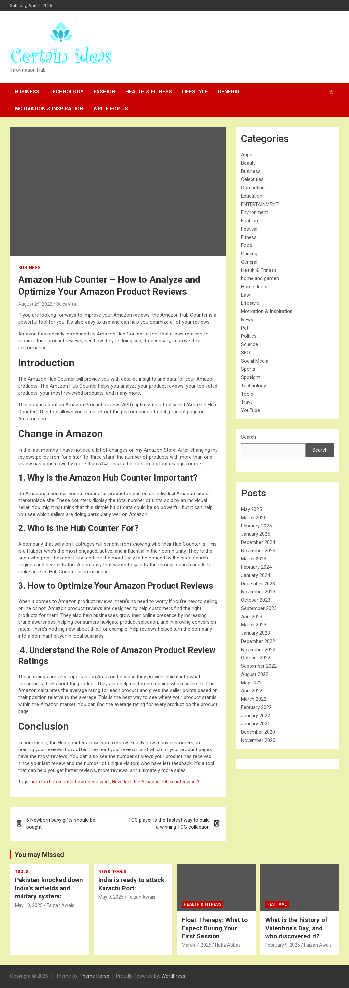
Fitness (249, 237)
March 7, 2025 (196, 945)
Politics (249, 336)
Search (248, 437)
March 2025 (253, 518)
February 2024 (256, 567)
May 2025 (251, 509)
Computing (253, 188)
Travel (247, 402)
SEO (245, 353)
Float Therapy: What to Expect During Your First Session (215, 928)
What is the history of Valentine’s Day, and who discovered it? (296, 928)
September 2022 (259, 666)
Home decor (254, 287)
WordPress (173, 976)
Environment (254, 212)
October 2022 (255, 658)
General (229, 92)
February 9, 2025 (282, 945)
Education (251, 196)
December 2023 (258, 584)
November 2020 (258, 740)
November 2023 (258, 592)
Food (246, 245)
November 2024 (258, 551)
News (247, 320)
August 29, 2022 (35, 304)
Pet (244, 328)
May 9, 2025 (111, 897)
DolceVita (66, 304)
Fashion (104, 92)
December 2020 (258, 732)
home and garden (260, 278)
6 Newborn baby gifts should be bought (60, 823)
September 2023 (259, 608)
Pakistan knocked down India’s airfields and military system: (49, 888)
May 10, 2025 (29, 905)
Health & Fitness (148, 92)
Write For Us (110, 109)
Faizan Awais (60, 905)
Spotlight (250, 377)
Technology (66, 92)
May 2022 (251, 682)
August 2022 (254, 674)
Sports (248, 369)
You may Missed (39, 855)
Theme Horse (94, 976)
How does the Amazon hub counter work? (155, 781)
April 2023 (251, 617)
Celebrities (252, 179)
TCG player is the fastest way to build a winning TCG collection (169, 823)
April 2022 (251, 691)
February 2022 (256, 707)
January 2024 (255, 575)
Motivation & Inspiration (49, 109)
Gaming (249, 254)
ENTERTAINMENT (260, 204)
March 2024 (253, 559)
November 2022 (258, 650)
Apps (246, 155)
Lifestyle (195, 92)
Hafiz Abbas (228, 945)
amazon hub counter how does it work (70, 781)
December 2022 (258, 641)
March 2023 (253, 625)
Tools (247, 394)
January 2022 (255, 715)
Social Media (254, 361)
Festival (249, 229)
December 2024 (258, 542)
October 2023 (255, 600)
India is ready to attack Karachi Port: (131, 884)
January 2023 (255, 633)
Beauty (248, 163)
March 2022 (253, 699)
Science (249, 344)
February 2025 (256, 526)
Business (27, 92)
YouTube (250, 410)
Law (245, 295)
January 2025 (255, 534)
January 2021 (255, 724)
